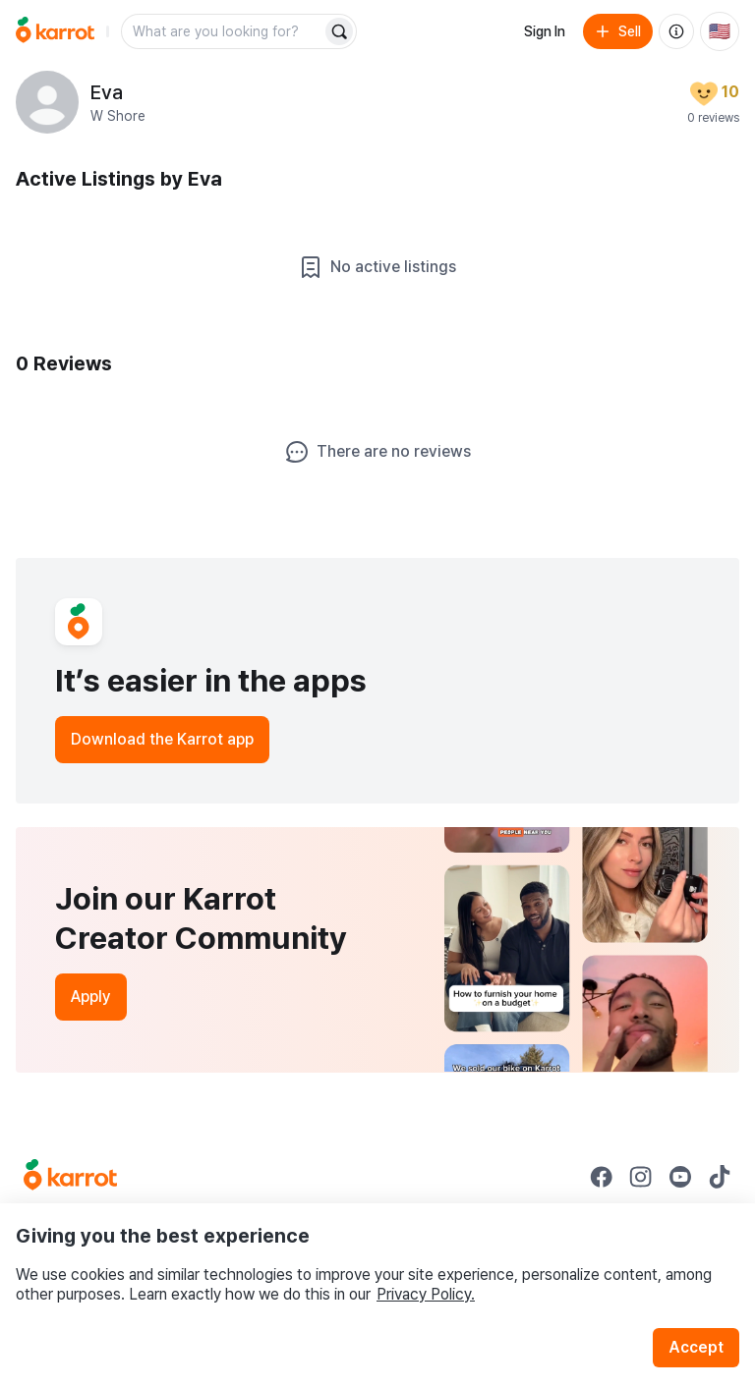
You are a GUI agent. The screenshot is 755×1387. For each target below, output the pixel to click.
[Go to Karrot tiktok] (719, 1177)
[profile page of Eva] (47, 102)
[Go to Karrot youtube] (680, 1177)
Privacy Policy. (426, 1294)
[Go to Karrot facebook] (601, 1177)
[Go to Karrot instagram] (641, 1177)
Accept (696, 1347)
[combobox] (223, 31)
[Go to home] (55, 31)
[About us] (676, 31)
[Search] (339, 31)
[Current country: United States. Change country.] (719, 31)
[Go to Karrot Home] (70, 1176)
